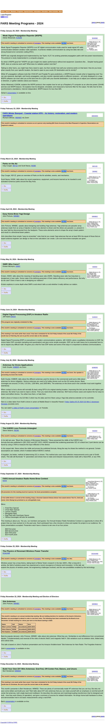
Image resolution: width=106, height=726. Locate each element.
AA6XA (13, 317)
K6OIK (16, 430)
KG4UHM (6, 553)
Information (37, 11)
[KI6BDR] (95, 367)
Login (2, 16)
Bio (5, 97)
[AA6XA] (94, 317)
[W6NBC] (95, 216)
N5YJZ (15, 166)
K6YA (5, 481)
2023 (93, 22)
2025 (102, 22)
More (60, 11)
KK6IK (33, 166)
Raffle (6, 101)
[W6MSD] (95, 671)
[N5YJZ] (94, 166)
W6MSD (18, 671)
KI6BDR (16, 367)
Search (8, 11)
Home (3, 11)
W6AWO (18, 118)
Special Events (28, 11)
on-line (64, 43)
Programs (20, 11)
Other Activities (53, 11)
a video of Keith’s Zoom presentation (25, 408)
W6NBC (16, 216)
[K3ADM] (95, 38)
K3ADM (19, 38)
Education (45, 11)
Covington (37, 43)
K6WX (18, 266)
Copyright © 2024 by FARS (9, 722)
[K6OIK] (95, 431)
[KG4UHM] (95, 553)
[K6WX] (94, 267)
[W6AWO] (95, 116)
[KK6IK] (94, 171)
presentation (12, 93)
